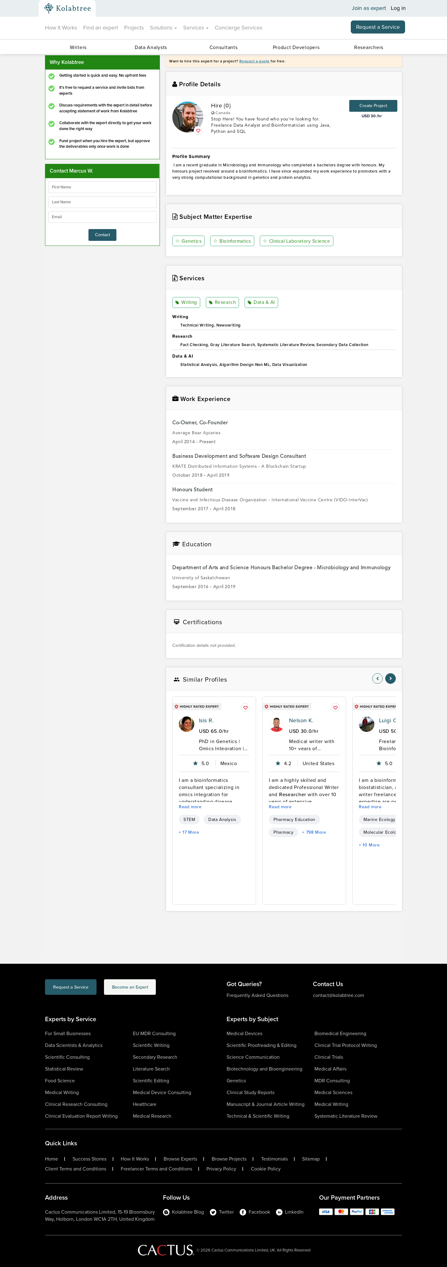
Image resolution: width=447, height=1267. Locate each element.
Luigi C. (388, 720)
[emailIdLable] (102, 217)
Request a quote (254, 61)
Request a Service (378, 27)
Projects (134, 28)
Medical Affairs (330, 1068)
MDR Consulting (332, 1080)
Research (222, 303)
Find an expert (100, 28)
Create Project (373, 105)
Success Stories (89, 1159)
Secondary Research (155, 1057)
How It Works (61, 28)
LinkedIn (290, 1211)
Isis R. (206, 720)
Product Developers (296, 47)
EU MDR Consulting (154, 1033)
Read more (190, 807)
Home (51, 1159)
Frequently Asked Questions (257, 995)
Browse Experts (180, 1159)
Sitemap (311, 1159)
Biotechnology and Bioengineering (264, 1068)
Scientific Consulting (67, 1057)
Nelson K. (301, 720)
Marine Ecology (379, 819)
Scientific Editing (151, 1080)
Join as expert (369, 8)
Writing (186, 303)
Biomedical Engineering (340, 1033)
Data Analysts (151, 47)
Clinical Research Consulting (76, 1104)
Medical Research (152, 1116)
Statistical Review (64, 1068)
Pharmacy (283, 832)
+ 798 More (314, 832)
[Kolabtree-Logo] (67, 8)
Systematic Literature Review (345, 1116)
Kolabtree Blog (183, 1211)
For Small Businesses (68, 1033)
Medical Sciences (333, 1092)
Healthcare (144, 1104)
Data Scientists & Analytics (73, 1045)
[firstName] (102, 187)
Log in (398, 8)
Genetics (188, 241)
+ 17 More (189, 832)
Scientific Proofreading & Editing (261, 1045)
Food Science (60, 1080)
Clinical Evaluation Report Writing (81, 1116)
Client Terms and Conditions (75, 1169)
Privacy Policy (221, 1169)
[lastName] (102, 202)
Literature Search (151, 1068)
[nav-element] (377, 678)
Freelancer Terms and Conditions (156, 1169)
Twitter (222, 1211)
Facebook (255, 1211)
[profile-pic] (186, 724)
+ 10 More (369, 845)
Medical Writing (62, 1092)
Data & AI (261, 303)
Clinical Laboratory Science (298, 241)
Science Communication (253, 1057)
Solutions (163, 28)
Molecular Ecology (382, 832)
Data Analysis (222, 819)
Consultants (224, 47)
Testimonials (274, 1159)
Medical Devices (244, 1033)
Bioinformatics (233, 241)
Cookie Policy (266, 1169)
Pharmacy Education (294, 819)
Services (196, 28)
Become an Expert (155, 987)
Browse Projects (229, 1159)
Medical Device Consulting (162, 1092)
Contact (102, 235)
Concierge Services (238, 28)
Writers (78, 47)
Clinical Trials (328, 1057)
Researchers (368, 47)
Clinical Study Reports (250, 1092)
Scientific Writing (151, 1045)
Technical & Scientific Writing (258, 1116)
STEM (189, 819)
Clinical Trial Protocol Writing (345, 1045)
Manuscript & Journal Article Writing (266, 1104)
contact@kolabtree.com (338, 995)
